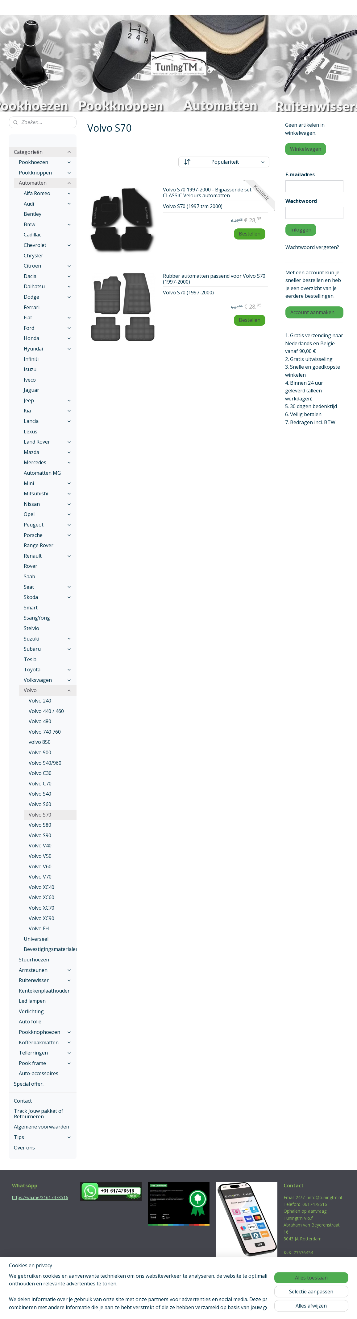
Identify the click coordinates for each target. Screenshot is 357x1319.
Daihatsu (48, 286)
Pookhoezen (45, 162)
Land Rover (48, 441)
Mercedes (48, 462)
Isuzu (30, 369)
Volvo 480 (40, 721)
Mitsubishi (48, 493)
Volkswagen (48, 680)
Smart (31, 607)
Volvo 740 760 (45, 731)
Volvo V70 (40, 876)
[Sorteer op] (224, 162)
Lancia (48, 421)
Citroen (48, 265)
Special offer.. (29, 1083)
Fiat (48, 317)
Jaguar (31, 390)
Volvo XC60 (41, 897)
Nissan (48, 504)
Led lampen (32, 1000)
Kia (48, 410)
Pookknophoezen (45, 1032)
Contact (23, 1100)
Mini (48, 483)
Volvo (48, 690)
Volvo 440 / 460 (46, 711)
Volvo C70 (40, 783)
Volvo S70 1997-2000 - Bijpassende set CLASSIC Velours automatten (207, 193)
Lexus (30, 431)
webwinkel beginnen (188, 1307)
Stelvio (31, 628)
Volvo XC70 (41, 907)
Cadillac (32, 234)
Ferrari (31, 307)
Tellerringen (45, 1052)
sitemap (152, 1307)
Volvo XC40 (41, 887)
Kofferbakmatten (45, 1042)
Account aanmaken (312, 312)
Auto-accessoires (38, 1073)
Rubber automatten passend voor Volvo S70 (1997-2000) (214, 279)
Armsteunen (45, 970)
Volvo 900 (40, 752)
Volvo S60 (40, 804)
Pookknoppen (45, 172)
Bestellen (249, 233)
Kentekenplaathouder (44, 990)
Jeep (48, 400)
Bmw (48, 224)
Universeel (36, 939)
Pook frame (45, 1063)
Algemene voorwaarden (41, 1126)
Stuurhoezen (34, 959)
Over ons (24, 1147)
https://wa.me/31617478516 (40, 1197)
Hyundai (48, 348)
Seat (48, 587)
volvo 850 (40, 742)
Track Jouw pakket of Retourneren (38, 1114)
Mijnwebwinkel (242, 1307)
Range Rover (38, 545)
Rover (30, 566)
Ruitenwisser (45, 980)
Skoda (48, 597)
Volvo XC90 (41, 918)
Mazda (48, 452)
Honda (48, 338)
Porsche (48, 535)
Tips (43, 1137)
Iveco (30, 379)
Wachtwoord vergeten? (312, 247)
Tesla (30, 659)
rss (165, 1307)
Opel (48, 514)
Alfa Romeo (48, 193)
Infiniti (31, 358)
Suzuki (48, 638)
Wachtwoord (301, 201)
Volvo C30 (40, 773)
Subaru (48, 648)
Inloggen (300, 229)
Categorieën (43, 152)
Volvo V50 (40, 856)
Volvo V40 (40, 845)
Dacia (48, 276)
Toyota (48, 669)
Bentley (32, 214)
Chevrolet (48, 245)
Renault (48, 555)
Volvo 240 (40, 700)
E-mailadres (300, 174)
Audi (48, 203)
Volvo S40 (40, 793)
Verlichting (31, 1011)
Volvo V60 (40, 866)
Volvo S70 (40, 814)
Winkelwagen (305, 148)
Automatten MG (42, 472)
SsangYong (37, 617)
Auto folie (30, 1021)
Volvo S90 (40, 835)
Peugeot (48, 524)
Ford (48, 328)
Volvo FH (39, 928)
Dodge (48, 296)
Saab (29, 576)
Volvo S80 (40, 824)
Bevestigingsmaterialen (50, 949)
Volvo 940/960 (45, 763)
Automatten (45, 182)
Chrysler (33, 255)
